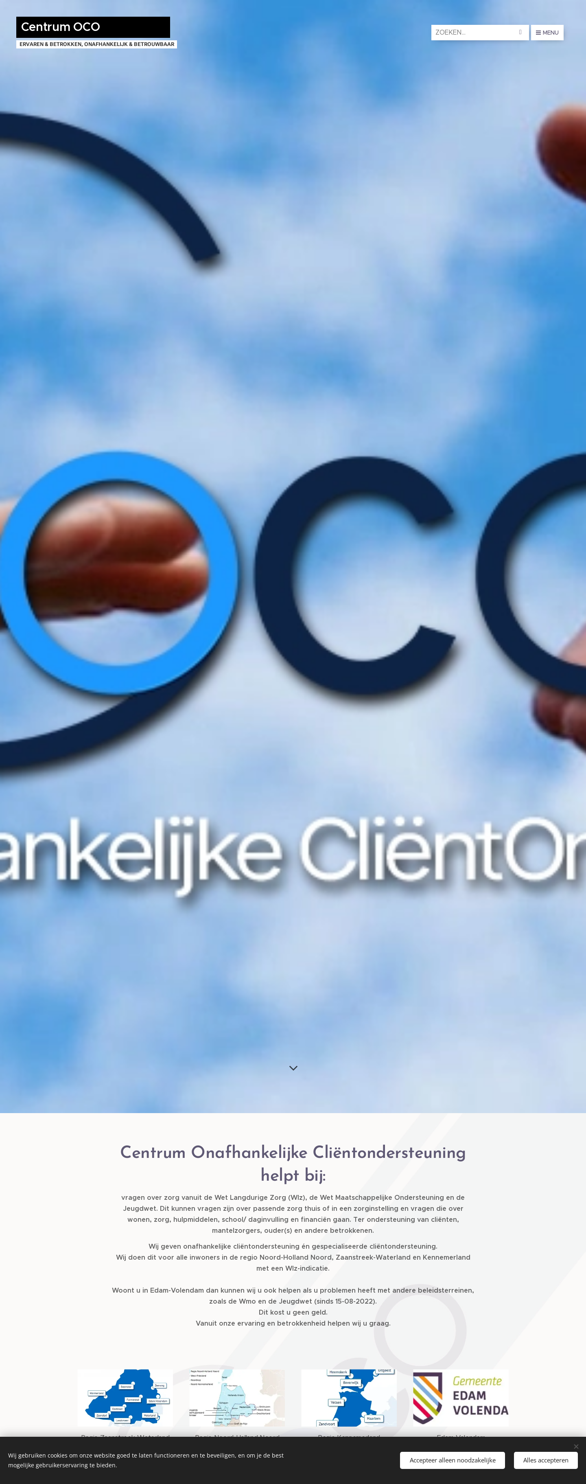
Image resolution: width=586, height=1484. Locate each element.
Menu (547, 32)
